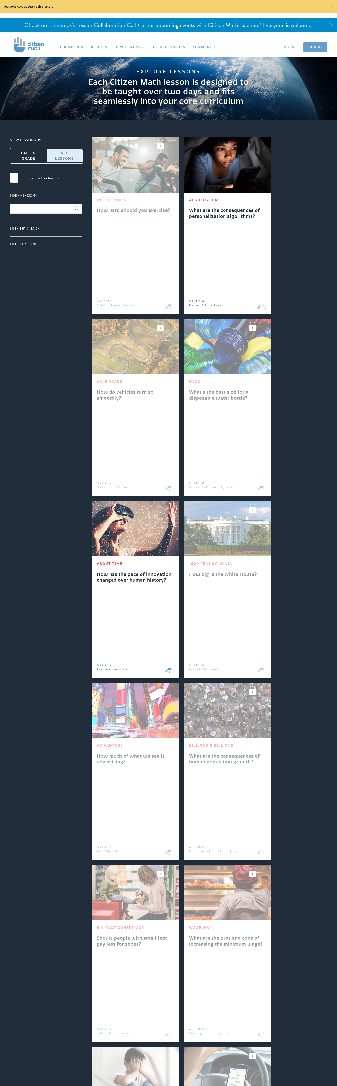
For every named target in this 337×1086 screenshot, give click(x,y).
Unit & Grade (28, 156)
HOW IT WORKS (129, 47)
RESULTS (99, 47)
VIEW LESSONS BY (25, 140)
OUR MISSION (71, 47)
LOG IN (288, 47)
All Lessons (64, 156)
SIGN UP (315, 47)
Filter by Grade (25, 228)
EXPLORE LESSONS (168, 47)
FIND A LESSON (23, 195)
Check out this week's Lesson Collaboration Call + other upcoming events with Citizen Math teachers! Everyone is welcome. (168, 25)
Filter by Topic (24, 244)
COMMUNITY (204, 47)
